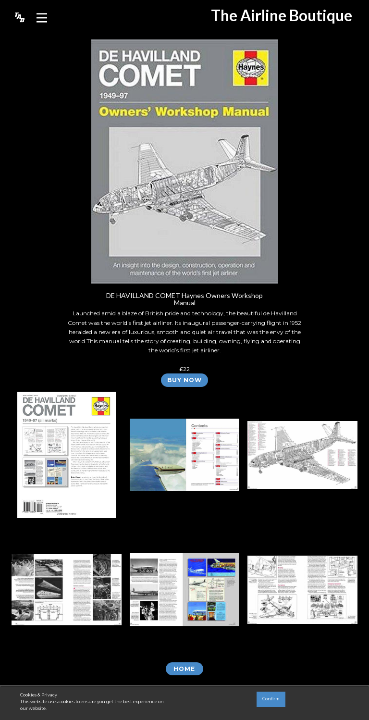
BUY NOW (184, 380)
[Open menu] (42, 18)
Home (184, 668)
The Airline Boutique (281, 15)
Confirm (271, 698)
